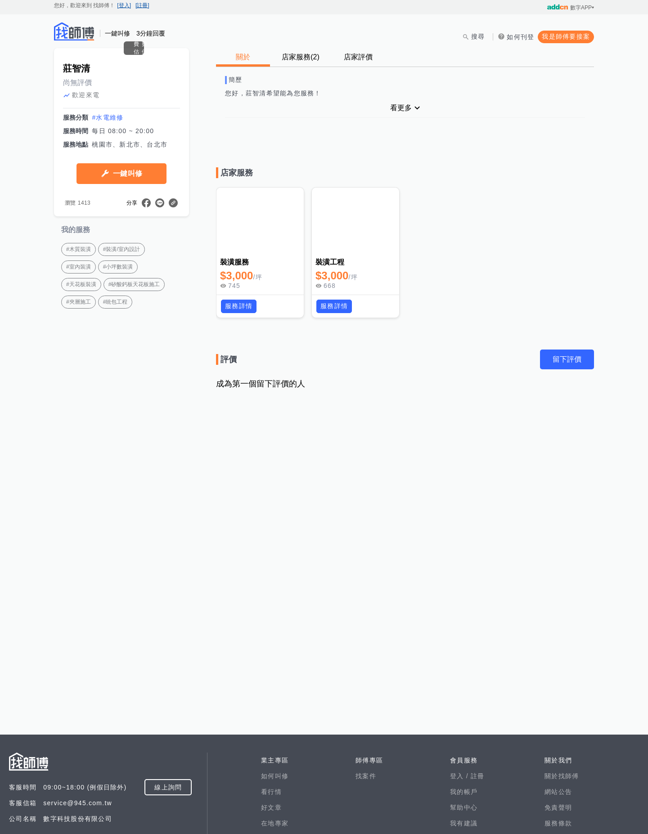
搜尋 (478, 36)
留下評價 (567, 359)
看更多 (401, 108)
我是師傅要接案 (566, 36)
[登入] (124, 5)
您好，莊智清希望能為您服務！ (273, 93)
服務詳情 (238, 305)
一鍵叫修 (127, 261)
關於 (243, 57)
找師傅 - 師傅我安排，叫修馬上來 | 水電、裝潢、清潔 (74, 31)
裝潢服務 (234, 262)
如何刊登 (520, 36)
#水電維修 (107, 205)
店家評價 (358, 57)
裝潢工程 (330, 262)
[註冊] (142, 5)
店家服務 (301, 57)
